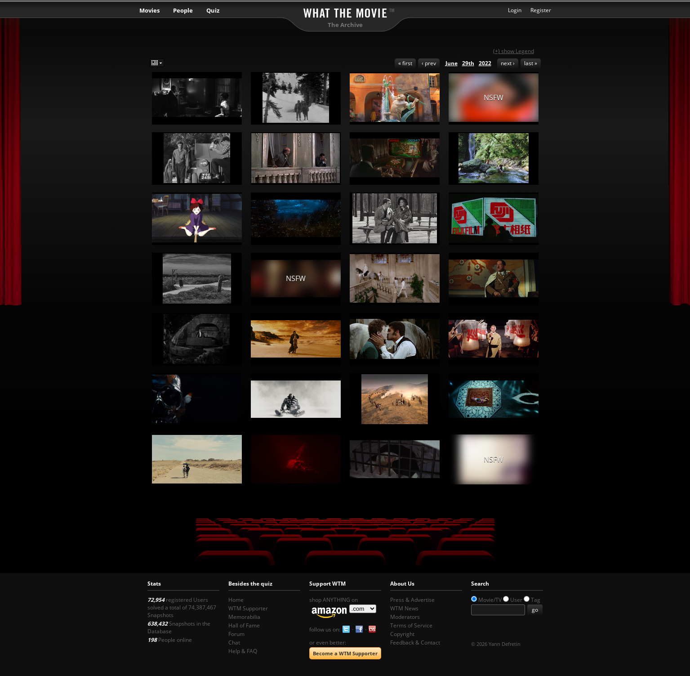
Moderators (405, 617)
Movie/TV (490, 600)
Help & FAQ (242, 651)
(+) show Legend (513, 51)
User (516, 600)
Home (236, 600)
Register (540, 10)
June (451, 63)
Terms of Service (411, 625)
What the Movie (345, 11)
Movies (149, 10)
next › (508, 63)
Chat (234, 642)
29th (468, 63)
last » (530, 63)
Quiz (212, 10)
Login (514, 10)
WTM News (404, 608)
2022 (485, 63)
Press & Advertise (412, 600)
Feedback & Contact (415, 642)
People (183, 10)
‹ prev (429, 63)
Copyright (402, 634)
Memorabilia (244, 617)
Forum (236, 634)
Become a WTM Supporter (345, 653)
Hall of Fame (244, 625)
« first (405, 63)
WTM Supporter (248, 608)
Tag (535, 600)
